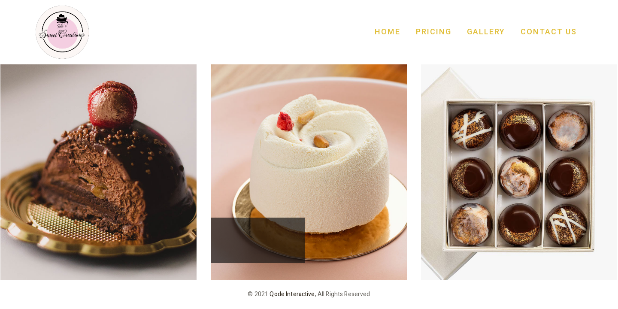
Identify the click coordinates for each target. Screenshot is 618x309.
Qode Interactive (292, 294)
